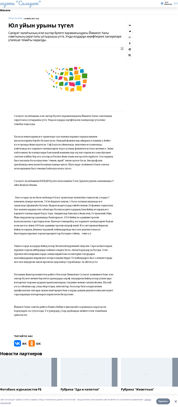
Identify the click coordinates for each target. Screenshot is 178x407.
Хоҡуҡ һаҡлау (15, 18)
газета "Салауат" (20, 3)
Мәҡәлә (5, 10)
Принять (163, 401)
